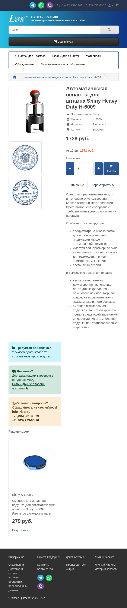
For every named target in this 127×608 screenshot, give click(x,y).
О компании (16, 564)
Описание (77, 185)
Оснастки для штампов (30, 55)
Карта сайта (45, 569)
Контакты (43, 564)
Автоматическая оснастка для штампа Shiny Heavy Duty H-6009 (63, 77)
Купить (111, 169)
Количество (73, 158)
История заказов (106, 569)
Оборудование (25, 64)
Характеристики (103, 185)
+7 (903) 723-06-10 (25, 420)
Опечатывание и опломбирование (63, 64)
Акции (70, 569)
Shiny (95, 114)
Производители (76, 564)
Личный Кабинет (106, 564)
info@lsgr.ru (21, 411)
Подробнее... (21, 530)
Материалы (93, 55)
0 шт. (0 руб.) (63, 41)
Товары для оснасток (65, 55)
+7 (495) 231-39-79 (25, 416)
